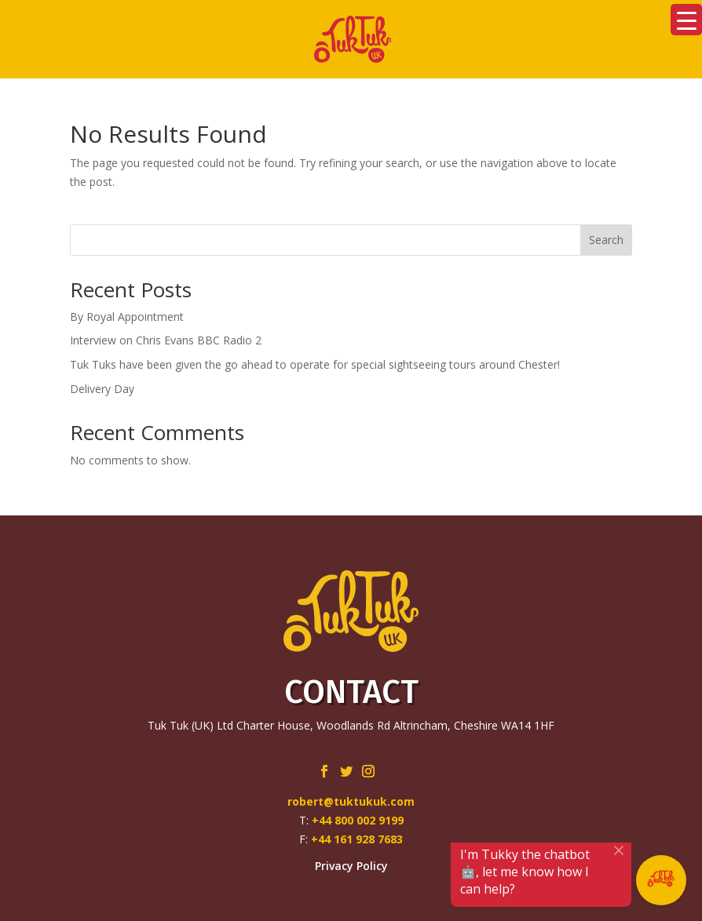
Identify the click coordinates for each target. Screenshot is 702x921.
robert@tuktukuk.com (351, 801)
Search (606, 239)
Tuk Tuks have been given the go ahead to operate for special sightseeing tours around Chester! (315, 364)
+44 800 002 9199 (358, 820)
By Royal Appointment (127, 316)
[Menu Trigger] (686, 19)
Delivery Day (102, 388)
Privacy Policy (351, 865)
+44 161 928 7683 (357, 839)
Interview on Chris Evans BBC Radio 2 (165, 340)
